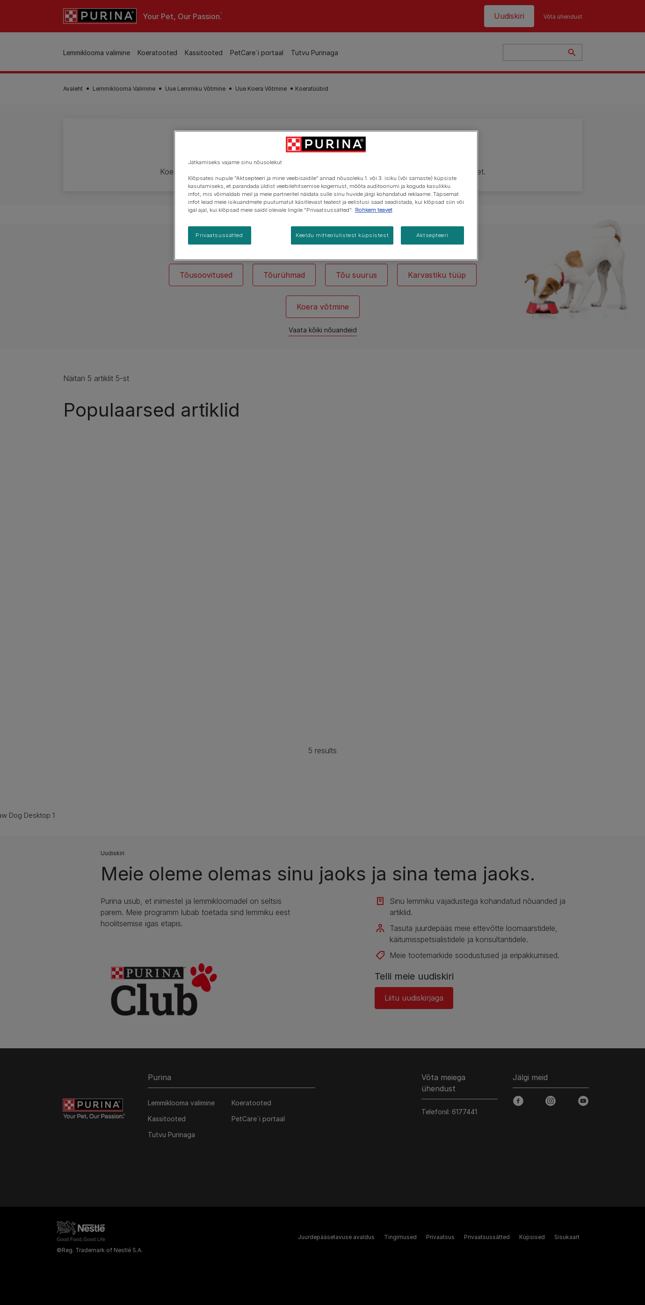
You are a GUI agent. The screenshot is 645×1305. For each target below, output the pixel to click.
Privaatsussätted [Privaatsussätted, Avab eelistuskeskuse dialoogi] (219, 235)
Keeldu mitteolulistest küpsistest (342, 235)
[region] (326, 195)
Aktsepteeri (432, 235)
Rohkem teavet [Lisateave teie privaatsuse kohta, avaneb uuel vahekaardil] (373, 210)
